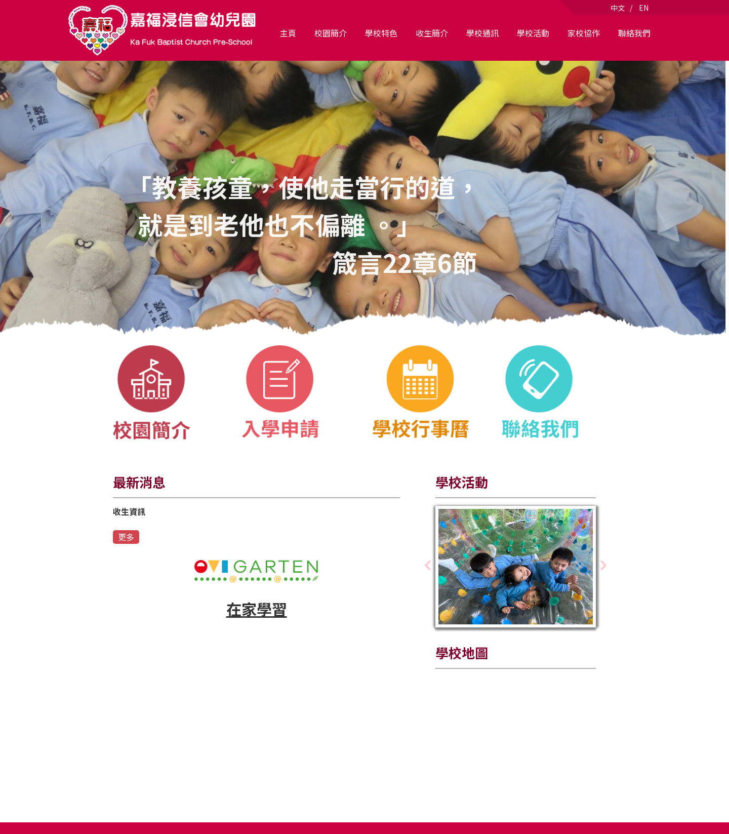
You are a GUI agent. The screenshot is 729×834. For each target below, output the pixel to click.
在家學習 (256, 609)
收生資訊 (129, 511)
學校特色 (381, 33)
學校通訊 (482, 33)
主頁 (288, 33)
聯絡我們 (634, 33)
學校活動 (533, 33)
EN (644, 8)
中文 (618, 8)
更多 (126, 537)
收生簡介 (432, 33)
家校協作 (584, 33)
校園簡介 (330, 33)
